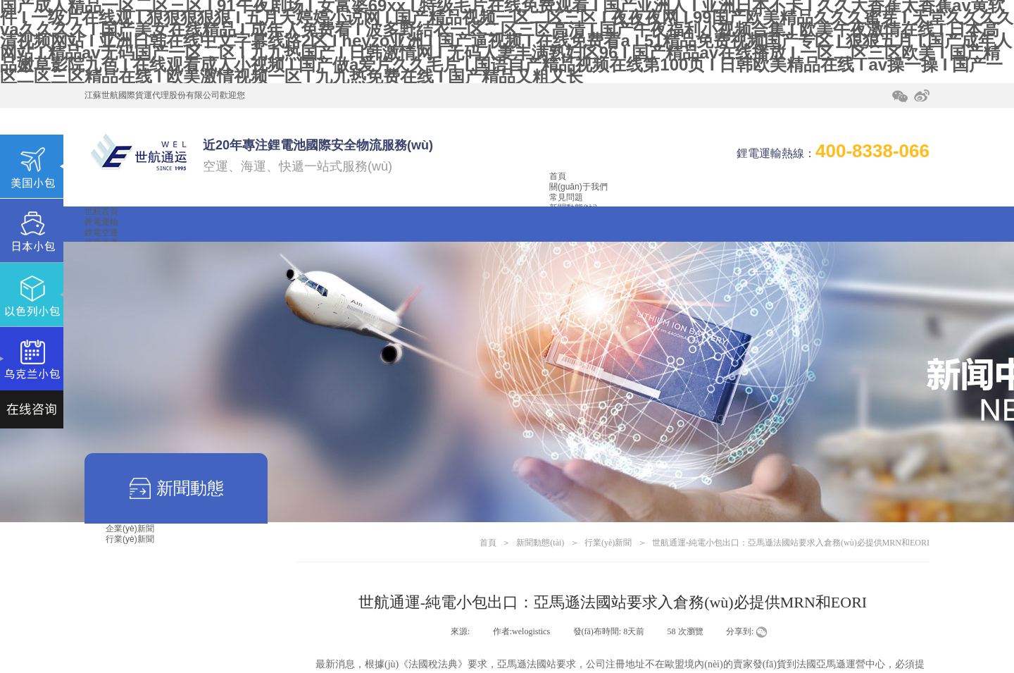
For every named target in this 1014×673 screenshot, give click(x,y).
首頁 (557, 176)
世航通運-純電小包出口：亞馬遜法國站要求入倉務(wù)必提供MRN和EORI (791, 543)
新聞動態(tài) (540, 543)
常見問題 (566, 197)
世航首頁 (101, 211)
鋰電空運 (101, 232)
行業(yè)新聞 (130, 539)
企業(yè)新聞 (130, 528)
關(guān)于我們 (578, 187)
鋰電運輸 (101, 222)
